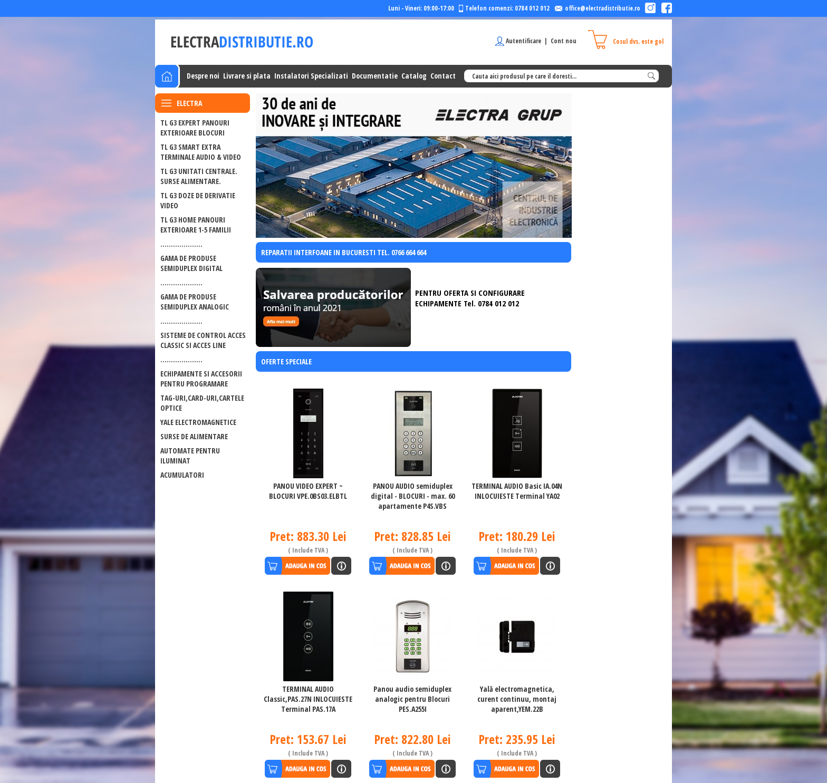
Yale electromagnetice (198, 422)
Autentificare (523, 40)
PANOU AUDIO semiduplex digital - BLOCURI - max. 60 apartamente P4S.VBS (413, 496)
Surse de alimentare (194, 436)
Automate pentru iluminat (190, 456)
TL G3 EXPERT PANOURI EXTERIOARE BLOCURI (194, 128)
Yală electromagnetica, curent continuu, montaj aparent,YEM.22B (516, 699)
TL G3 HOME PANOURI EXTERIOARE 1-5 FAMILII (195, 225)
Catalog (414, 76)
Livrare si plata (247, 76)
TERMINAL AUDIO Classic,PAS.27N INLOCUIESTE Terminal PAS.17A (308, 699)
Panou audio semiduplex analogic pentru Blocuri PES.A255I (412, 699)
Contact (443, 76)
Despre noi (203, 76)
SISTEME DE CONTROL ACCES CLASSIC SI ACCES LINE (203, 340)
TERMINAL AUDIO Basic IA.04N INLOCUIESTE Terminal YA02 (517, 491)
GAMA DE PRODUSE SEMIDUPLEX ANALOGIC (194, 302)
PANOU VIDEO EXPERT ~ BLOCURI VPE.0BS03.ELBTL (308, 491)
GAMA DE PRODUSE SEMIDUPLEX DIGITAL (191, 263)
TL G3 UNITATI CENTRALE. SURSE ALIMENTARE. (198, 176)
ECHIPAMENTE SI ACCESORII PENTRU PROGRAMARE (201, 379)
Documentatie (375, 76)
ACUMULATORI (182, 475)
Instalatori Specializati (311, 76)
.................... (181, 244)
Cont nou (563, 40)
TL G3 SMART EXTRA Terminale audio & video (200, 152)
